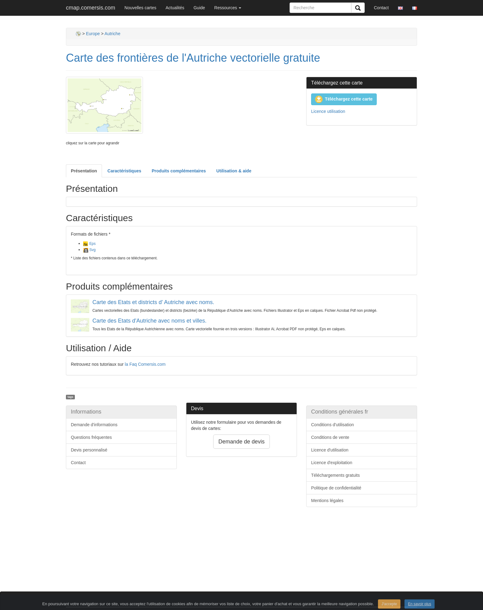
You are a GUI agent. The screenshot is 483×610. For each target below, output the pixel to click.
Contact (381, 7)
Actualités (175, 7)
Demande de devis (241, 442)
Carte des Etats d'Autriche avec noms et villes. (149, 321)
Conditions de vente (330, 437)
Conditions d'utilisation (332, 424)
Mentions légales (327, 500)
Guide (199, 7)
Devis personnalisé (89, 449)
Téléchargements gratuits (335, 475)
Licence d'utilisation (329, 449)
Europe (93, 33)
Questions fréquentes (91, 437)
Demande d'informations (94, 424)
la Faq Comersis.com (145, 364)
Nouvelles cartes (140, 7)
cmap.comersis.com (90, 8)
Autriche (112, 33)
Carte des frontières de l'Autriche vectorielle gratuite (193, 58)
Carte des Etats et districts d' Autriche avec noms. (153, 302)
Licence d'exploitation (331, 462)
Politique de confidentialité (336, 487)
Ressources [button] (228, 7)
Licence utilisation (328, 111)
